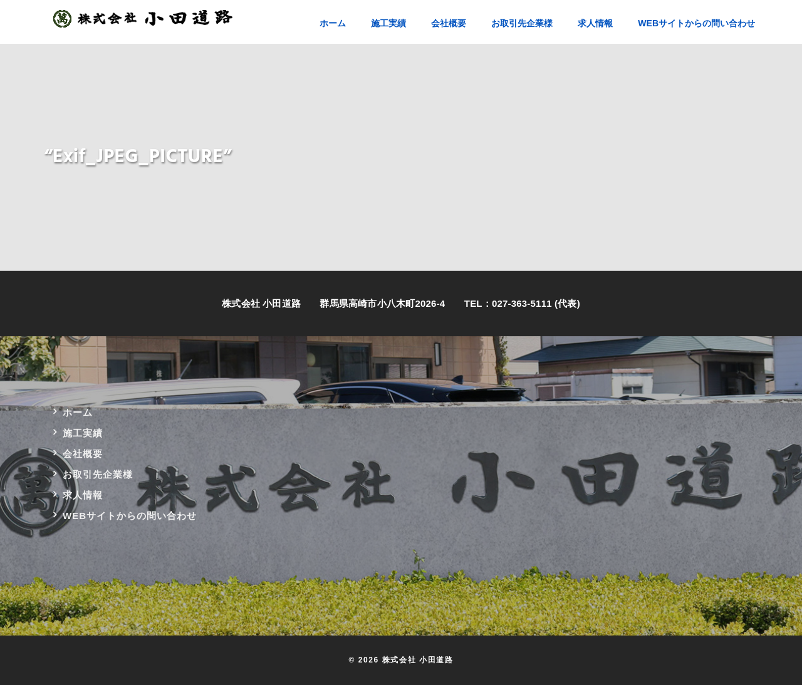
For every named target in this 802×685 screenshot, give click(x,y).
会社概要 (83, 453)
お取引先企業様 (98, 474)
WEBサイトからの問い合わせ (130, 515)
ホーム (78, 412)
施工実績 (83, 433)
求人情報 (83, 495)
